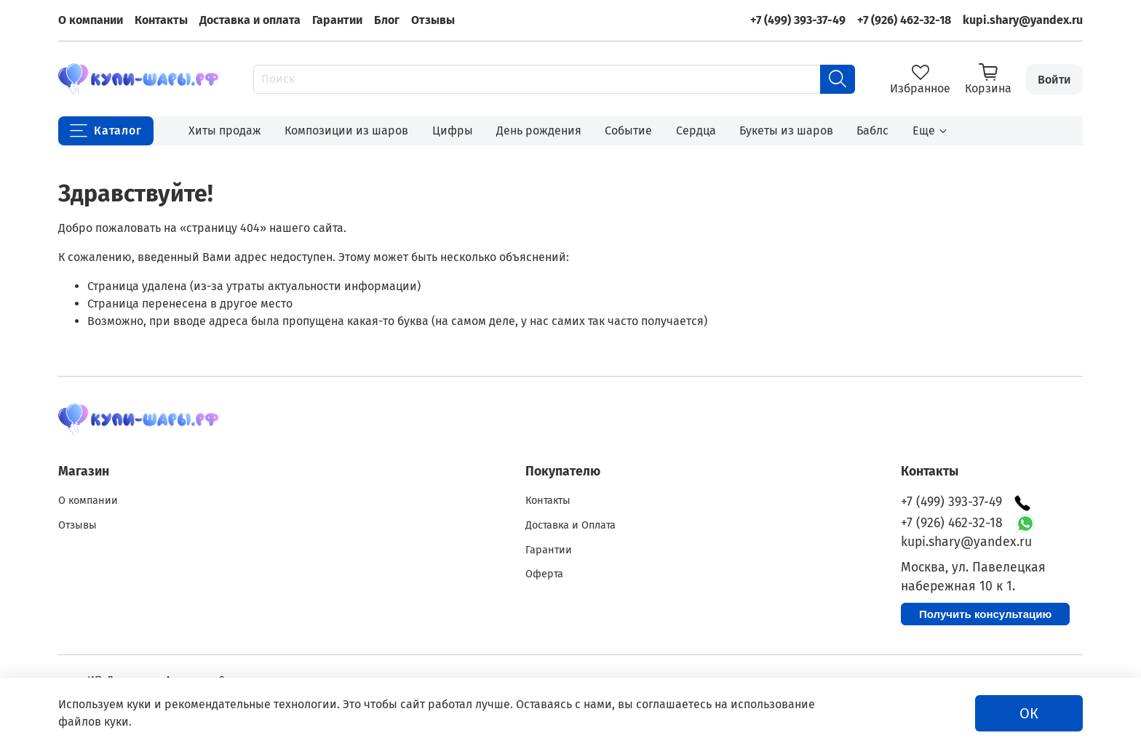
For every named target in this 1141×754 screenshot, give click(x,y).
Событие (628, 130)
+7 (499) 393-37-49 (798, 20)
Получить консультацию (985, 614)
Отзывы (433, 20)
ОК (1028, 713)
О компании (90, 20)
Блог (386, 20)
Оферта (544, 574)
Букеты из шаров (786, 130)
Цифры (452, 130)
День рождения (538, 130)
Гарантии (337, 20)
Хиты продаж (224, 130)
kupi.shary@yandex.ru (1023, 20)
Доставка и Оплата (570, 525)
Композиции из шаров (346, 130)
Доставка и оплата (250, 20)
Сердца (696, 130)
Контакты (161, 20)
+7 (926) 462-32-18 (904, 20)
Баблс (872, 130)
